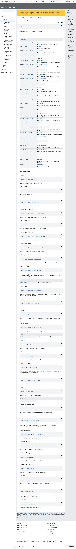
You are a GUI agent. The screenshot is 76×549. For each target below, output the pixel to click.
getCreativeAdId (41, 84)
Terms (18, 546)
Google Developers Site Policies (43, 514)
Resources (42, 1)
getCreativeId (40, 89)
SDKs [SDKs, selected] (31, 1)
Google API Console (50, 525)
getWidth (39, 153)
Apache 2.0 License (27, 514)
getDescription (41, 99)
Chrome (37, 541)
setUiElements (36, 425)
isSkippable (40, 164)
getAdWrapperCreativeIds (43, 54)
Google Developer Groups (22, 525)
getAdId (39, 42)
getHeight (39, 107)
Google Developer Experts (22, 527)
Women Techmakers (21, 531)
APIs (37, 1)
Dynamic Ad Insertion (12, 1)
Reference (49, 17)
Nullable (27, 42)
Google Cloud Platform (51, 541)
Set (25, 132)
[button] (7, 15)
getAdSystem (40, 50)
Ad (28, 26)
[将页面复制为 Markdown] (27, 21)
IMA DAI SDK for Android (8, 5)
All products (60, 541)
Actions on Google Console (52, 533)
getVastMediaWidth (41, 149)
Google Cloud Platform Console (52, 527)
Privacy (22, 546)
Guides (2, 7)
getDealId (39, 93)
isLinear (39, 159)
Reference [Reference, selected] (9, 7)
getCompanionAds (41, 74)
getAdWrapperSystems (42, 64)
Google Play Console (50, 529)
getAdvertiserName (41, 70)
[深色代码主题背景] (62, 25)
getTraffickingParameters (43, 127)
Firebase (43, 541)
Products (24, 17)
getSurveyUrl (40, 118)
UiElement (29, 132)
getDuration (40, 103)
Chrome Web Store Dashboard (52, 536)
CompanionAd (30, 74)
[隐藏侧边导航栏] (14, 547)
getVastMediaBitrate (42, 141)
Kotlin (58, 22)
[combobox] (56, 1)
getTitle (39, 122)
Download (15, 7)
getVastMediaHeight (41, 145)
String (31, 42)
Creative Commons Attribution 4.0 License (49, 513)
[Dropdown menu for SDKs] (33, 1)
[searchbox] (8, 11)
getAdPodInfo (40, 46)
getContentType (41, 78)
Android (32, 541)
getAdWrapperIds (41, 60)
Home (26, 1)
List (25, 74)
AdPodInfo (27, 46)
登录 (74, 1)
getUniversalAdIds (41, 136)
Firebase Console (50, 531)
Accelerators (19, 529)
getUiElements (40, 132)
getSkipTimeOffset (41, 113)
